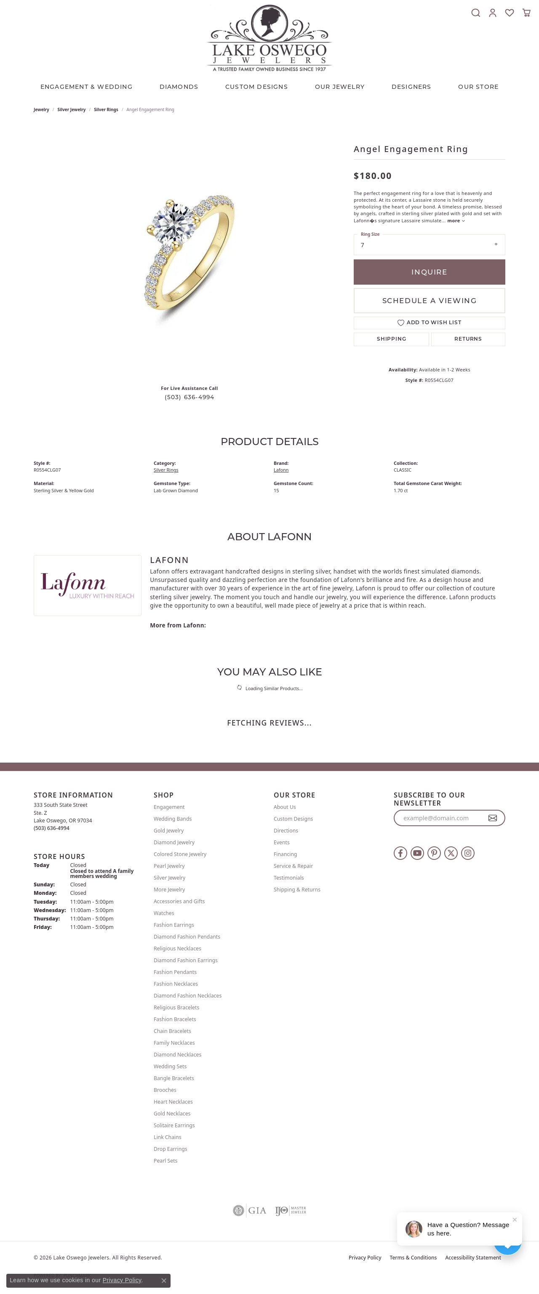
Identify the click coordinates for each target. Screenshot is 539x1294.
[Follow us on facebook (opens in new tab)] (400, 853)
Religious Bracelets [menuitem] (176, 1007)
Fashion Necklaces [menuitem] (176, 983)
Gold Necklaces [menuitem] (172, 1113)
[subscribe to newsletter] (492, 818)
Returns (468, 339)
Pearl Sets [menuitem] (165, 1160)
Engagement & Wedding (86, 87)
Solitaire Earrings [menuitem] (174, 1125)
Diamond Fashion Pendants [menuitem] (187, 936)
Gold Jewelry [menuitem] (169, 830)
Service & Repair (293, 866)
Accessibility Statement (473, 1257)
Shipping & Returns (297, 889)
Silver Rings (106, 109)
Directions (286, 830)
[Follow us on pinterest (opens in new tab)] (434, 853)
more (456, 220)
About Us (285, 807)
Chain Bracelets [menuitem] (172, 1031)
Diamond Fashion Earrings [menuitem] (186, 960)
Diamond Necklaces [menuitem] (177, 1054)
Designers (412, 87)
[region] (189, 251)
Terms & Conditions (413, 1257)
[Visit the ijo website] (291, 1210)
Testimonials (289, 877)
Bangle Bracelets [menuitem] (174, 1078)
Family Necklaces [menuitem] (174, 1042)
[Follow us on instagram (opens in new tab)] (468, 853)
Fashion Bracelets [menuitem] (175, 1019)
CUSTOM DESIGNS (256, 87)
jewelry (41, 109)
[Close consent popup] (163, 1280)
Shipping (391, 339)
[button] (476, 12)
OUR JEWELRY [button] (340, 87)
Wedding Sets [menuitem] (170, 1066)
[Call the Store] (51, 828)
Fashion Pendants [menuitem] (175, 972)
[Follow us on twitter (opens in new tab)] (451, 853)
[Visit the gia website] (250, 1210)
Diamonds (179, 87)
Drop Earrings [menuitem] (170, 1149)
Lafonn (281, 470)
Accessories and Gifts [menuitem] (179, 901)
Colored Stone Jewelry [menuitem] (180, 854)
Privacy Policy (365, 1257)
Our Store (478, 87)
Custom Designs (293, 818)
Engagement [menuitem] (169, 807)
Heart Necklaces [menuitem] (173, 1101)
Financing (285, 854)
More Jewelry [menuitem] (169, 889)
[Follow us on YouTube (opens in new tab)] (417, 853)
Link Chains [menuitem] (167, 1137)
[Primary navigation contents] (269, 84)
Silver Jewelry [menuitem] (169, 877)
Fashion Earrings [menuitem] (174, 924)
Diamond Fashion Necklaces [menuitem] (187, 995)
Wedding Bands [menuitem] (173, 818)
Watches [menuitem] (164, 913)
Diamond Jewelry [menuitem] (174, 842)
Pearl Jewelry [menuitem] (169, 866)
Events (282, 842)
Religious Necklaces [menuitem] (177, 948)
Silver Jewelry (72, 109)
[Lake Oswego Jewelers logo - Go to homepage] (269, 37)
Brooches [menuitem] (165, 1090)
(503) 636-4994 (190, 397)
